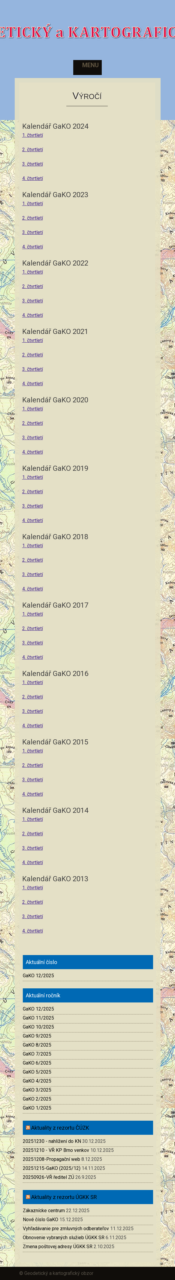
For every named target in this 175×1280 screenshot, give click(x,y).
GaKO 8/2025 (37, 1045)
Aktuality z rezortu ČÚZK (60, 1128)
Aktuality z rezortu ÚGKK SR (64, 1197)
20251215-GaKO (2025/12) (51, 1168)
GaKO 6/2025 (37, 1063)
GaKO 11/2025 (38, 1018)
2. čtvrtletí (32, 149)
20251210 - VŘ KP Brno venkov (56, 1150)
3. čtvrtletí (32, 164)
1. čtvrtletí (32, 135)
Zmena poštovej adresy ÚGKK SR (57, 1246)
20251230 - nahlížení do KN (52, 1141)
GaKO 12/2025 (38, 975)
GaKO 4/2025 (37, 1081)
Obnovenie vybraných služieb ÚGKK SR (63, 1237)
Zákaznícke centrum (44, 1210)
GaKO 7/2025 (37, 1054)
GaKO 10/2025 (38, 1027)
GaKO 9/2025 (37, 1036)
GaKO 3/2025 (37, 1090)
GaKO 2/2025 (37, 1099)
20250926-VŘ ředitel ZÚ (48, 1177)
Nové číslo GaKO (40, 1219)
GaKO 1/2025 (37, 1108)
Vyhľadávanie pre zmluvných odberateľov (66, 1228)
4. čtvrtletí (32, 178)
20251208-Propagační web (51, 1159)
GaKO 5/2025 (37, 1072)
